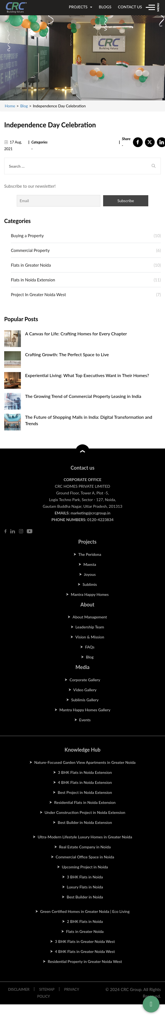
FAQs (89, 647)
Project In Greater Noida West (38, 294)
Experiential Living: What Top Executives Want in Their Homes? (87, 375)
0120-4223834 (100, 519)
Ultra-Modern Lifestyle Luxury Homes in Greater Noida (85, 836)
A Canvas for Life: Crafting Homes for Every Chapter (76, 333)
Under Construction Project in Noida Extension (85, 812)
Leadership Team (90, 627)
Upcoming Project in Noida (85, 867)
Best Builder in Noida (85, 897)
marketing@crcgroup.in (90, 513)
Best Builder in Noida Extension (85, 822)
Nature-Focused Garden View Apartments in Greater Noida (85, 762)
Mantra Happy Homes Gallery (84, 709)
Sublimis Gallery (85, 699)
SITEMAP (46, 989)
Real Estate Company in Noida (85, 846)
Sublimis (89, 584)
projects (80, 6)
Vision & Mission (89, 637)
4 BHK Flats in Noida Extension (85, 782)
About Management (89, 617)
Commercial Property (30, 250)
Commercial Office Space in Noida (85, 856)
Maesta (89, 564)
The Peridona (89, 554)
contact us (130, 6)
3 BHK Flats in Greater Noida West (85, 941)
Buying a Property (27, 235)
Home (10, 105)
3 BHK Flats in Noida (85, 877)
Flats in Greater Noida (31, 264)
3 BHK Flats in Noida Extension (85, 772)
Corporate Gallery (84, 679)
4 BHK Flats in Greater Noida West (85, 951)
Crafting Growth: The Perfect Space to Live (67, 354)
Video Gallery (85, 689)
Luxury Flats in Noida (85, 887)
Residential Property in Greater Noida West (85, 961)
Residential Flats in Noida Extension (84, 802)
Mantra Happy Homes (90, 594)
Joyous (90, 574)
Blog (24, 105)
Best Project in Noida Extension (85, 792)
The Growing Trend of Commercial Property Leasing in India (83, 396)
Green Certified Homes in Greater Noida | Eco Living (85, 911)
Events (85, 719)
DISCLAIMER (19, 989)
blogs (105, 6)
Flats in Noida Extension (33, 279)
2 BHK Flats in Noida (85, 921)
